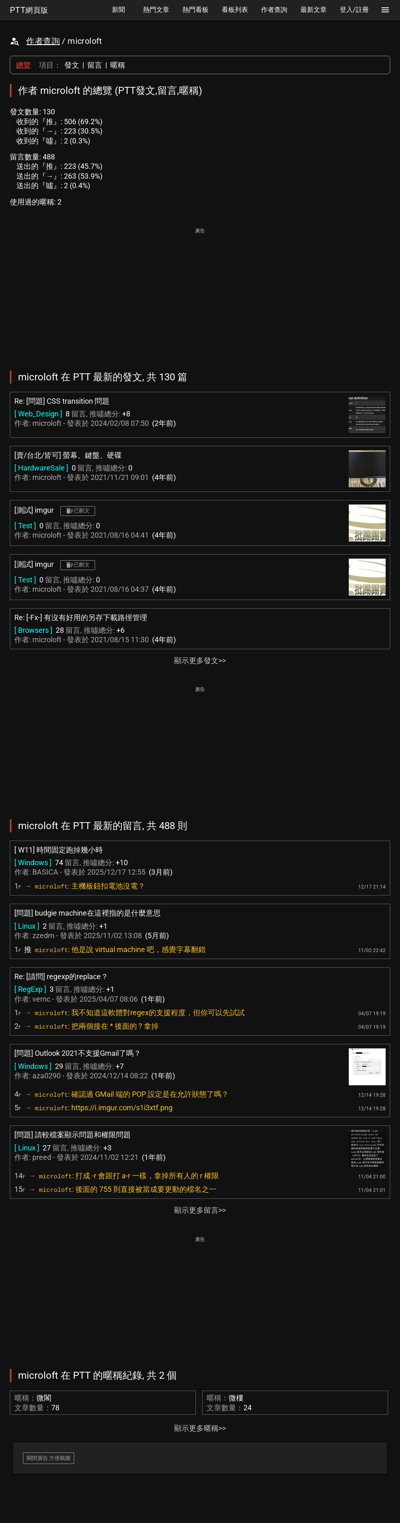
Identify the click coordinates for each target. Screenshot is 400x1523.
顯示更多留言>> (200, 1210)
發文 (71, 65)
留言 (94, 65)
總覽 (23, 65)
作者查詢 (43, 41)
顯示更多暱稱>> (200, 1428)
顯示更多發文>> (200, 660)
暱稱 (117, 65)
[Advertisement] (200, 293)
